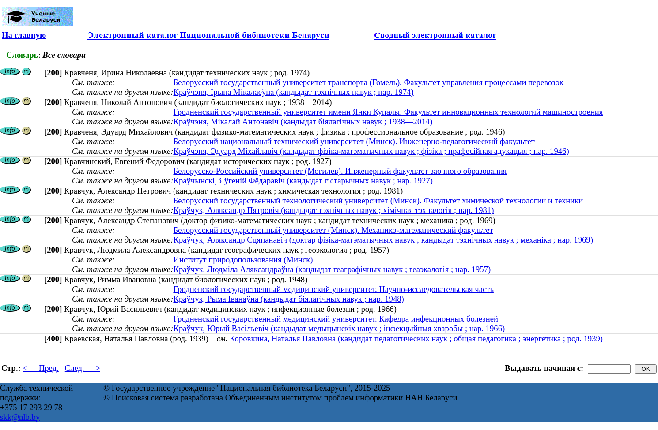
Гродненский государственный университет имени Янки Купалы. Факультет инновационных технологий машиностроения (388, 111)
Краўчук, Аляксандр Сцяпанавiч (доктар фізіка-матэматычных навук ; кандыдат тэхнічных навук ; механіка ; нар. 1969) (383, 239)
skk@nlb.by (20, 417)
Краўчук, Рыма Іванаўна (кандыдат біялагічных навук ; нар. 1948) (288, 298)
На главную (24, 35)
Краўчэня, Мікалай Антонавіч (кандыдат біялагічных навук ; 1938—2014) (302, 121)
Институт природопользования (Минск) (243, 259)
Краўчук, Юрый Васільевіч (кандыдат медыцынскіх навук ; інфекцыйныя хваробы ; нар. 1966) (339, 328)
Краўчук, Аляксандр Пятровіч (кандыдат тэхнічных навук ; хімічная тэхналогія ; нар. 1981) (333, 210)
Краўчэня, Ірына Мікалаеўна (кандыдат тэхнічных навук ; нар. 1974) (293, 92)
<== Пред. (41, 368)
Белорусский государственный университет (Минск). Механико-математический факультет (333, 230)
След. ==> (82, 368)
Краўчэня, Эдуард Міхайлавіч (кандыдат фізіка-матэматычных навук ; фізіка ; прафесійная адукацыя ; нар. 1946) (371, 151)
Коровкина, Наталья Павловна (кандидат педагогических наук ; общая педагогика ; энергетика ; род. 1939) (416, 338)
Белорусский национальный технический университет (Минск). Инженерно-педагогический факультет (354, 141)
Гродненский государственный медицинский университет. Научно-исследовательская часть (333, 289)
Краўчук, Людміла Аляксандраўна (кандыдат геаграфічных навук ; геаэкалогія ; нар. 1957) (332, 269)
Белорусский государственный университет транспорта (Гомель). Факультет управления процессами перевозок (368, 82)
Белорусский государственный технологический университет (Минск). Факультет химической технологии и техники (378, 200)
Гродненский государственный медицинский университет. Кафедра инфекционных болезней (335, 318)
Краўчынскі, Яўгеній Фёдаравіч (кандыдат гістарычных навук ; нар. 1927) (303, 180)
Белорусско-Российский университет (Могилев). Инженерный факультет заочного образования (340, 171)
